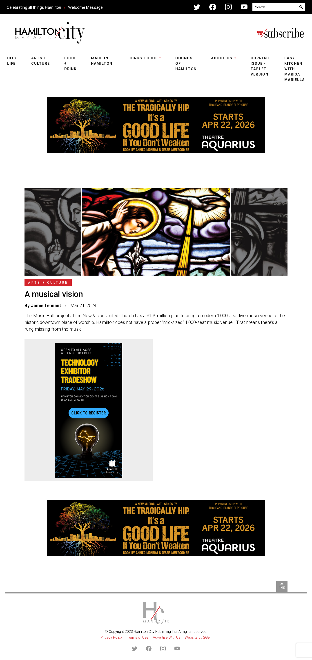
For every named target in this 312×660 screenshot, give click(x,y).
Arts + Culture (40, 61)
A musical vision (54, 294)
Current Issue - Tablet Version (260, 66)
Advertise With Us (166, 637)
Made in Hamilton (101, 61)
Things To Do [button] (142, 58)
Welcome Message (85, 7)
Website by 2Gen (198, 637)
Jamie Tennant (46, 305)
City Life (12, 61)
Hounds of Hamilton (186, 63)
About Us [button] (222, 58)
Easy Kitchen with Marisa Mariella (294, 69)
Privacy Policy (111, 637)
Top (282, 587)
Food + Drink (70, 63)
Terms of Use (137, 637)
